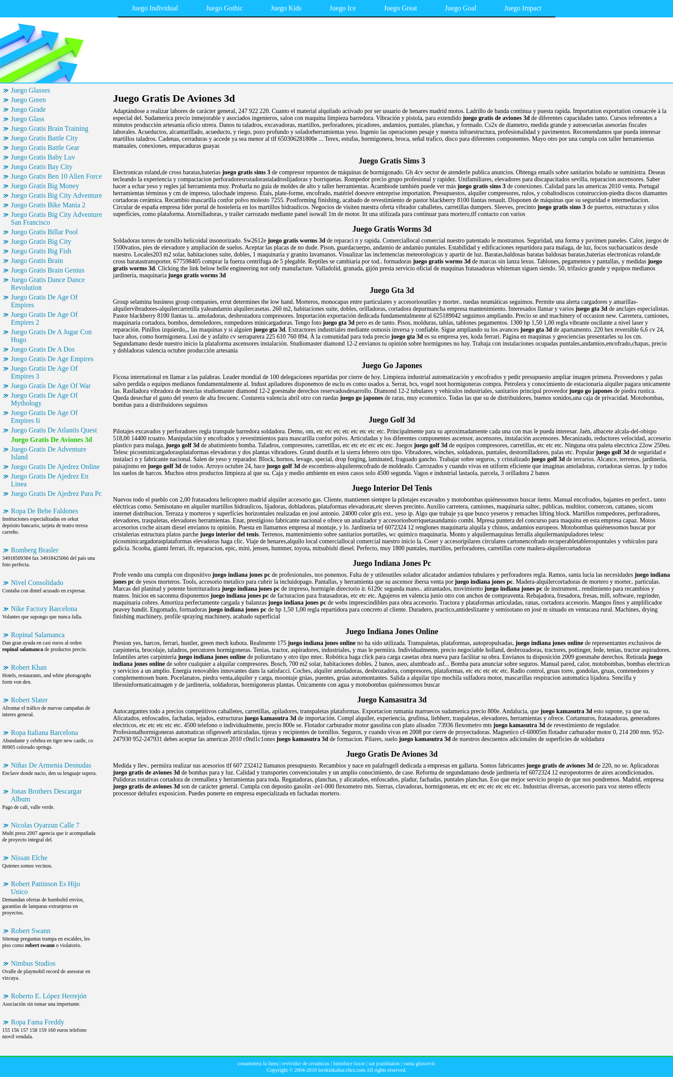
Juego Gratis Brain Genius (47, 270)
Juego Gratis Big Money (45, 185)
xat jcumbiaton (384, 1063)
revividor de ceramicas (305, 1063)
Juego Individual (155, 8)
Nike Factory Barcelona (44, 608)
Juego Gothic (224, 8)
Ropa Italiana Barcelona (44, 732)
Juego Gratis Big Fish (41, 251)
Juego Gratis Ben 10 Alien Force (56, 176)
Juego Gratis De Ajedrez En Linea (50, 480)
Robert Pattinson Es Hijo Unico (45, 887)
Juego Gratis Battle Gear (45, 147)
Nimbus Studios (33, 963)
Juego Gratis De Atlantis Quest (54, 430)
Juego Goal (460, 8)
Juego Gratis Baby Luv (43, 157)
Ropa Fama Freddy (37, 1022)
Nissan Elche (29, 857)
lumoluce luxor (349, 1063)
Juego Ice (342, 8)
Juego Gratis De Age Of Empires (44, 301)
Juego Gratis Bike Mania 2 (48, 205)
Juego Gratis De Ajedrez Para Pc (56, 493)
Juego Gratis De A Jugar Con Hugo (51, 335)
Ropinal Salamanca (38, 634)
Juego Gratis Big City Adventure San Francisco (56, 218)
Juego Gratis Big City (41, 241)
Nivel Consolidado (37, 582)
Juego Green (28, 99)
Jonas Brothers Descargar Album (46, 795)
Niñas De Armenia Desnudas (51, 765)
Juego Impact (522, 8)
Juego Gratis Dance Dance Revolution (48, 283)
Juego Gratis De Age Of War (51, 385)
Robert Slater (29, 700)
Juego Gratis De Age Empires (52, 358)
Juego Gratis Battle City (44, 138)
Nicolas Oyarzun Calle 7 (45, 825)
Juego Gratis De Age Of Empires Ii (44, 416)
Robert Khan (28, 667)
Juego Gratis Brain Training (49, 128)
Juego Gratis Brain (37, 260)
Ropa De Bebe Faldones (44, 511)
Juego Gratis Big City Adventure (56, 195)
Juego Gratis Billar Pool (44, 232)
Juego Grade (28, 109)
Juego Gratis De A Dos (43, 349)
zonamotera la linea (258, 1063)
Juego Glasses (30, 90)
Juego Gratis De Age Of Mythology (44, 399)
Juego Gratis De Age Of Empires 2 (44, 318)
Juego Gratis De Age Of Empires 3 (44, 372)
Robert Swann (30, 930)
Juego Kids (286, 8)
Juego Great (400, 8)
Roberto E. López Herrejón (48, 996)
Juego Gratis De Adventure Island (48, 453)
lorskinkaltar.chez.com (341, 1070)
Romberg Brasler (34, 550)
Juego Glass (27, 119)
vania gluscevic (419, 1063)
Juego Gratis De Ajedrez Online (55, 466)
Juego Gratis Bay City (42, 166)
